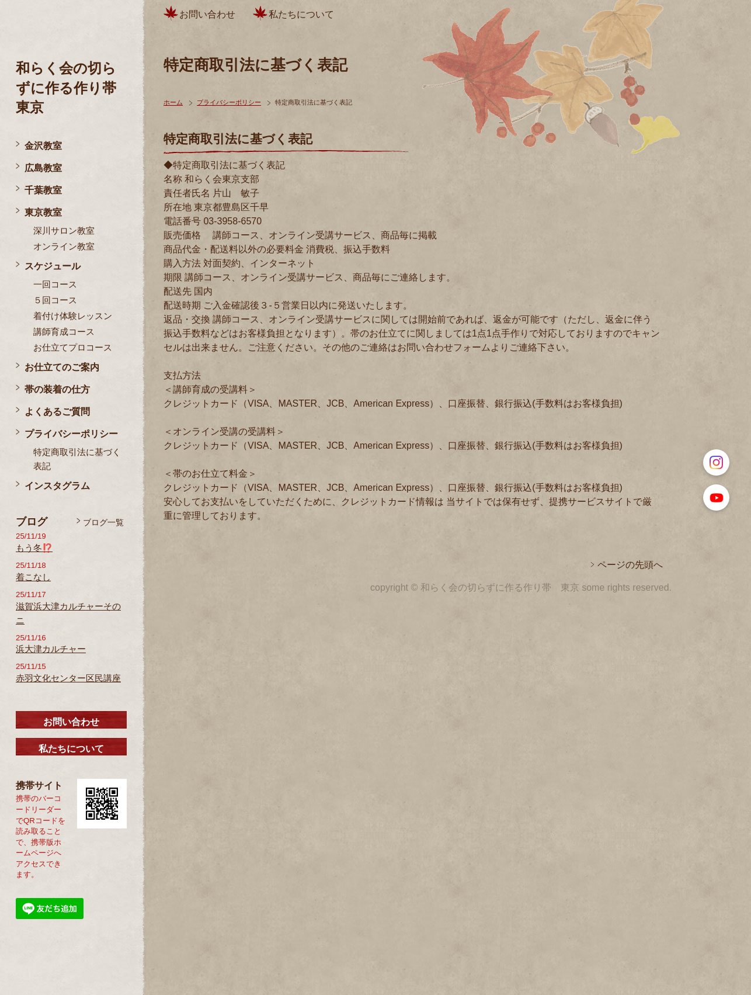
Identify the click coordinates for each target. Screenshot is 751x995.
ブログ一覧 (103, 522)
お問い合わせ (71, 722)
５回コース (55, 300)
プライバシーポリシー (71, 434)
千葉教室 (43, 190)
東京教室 (43, 212)
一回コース (55, 284)
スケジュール (53, 266)
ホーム (173, 102)
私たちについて (71, 749)
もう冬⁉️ (34, 548)
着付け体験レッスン (72, 316)
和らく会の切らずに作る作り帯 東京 (73, 87)
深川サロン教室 (64, 230)
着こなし (33, 577)
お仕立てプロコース (72, 347)
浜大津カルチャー (51, 649)
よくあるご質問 (57, 412)
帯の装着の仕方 (57, 389)
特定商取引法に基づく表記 (77, 459)
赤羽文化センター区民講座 (68, 678)
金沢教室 (43, 146)
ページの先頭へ (630, 565)
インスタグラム (57, 486)
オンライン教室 (64, 246)
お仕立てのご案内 (62, 367)
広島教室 (43, 168)
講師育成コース (64, 332)
